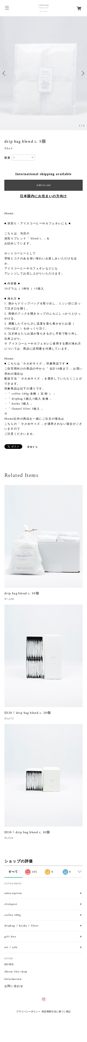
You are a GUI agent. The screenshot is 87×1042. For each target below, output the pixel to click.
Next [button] (82, 73)
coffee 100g (12, 915)
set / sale (11, 947)
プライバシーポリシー (28, 1011)
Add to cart (43, 185)
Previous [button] (4, 73)
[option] (43, 73)
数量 (7, 157)
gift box (10, 936)
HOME (9, 964)
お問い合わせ (13, 986)
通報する (32, 447)
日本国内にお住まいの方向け (43, 196)
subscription (13, 893)
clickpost (10, 904)
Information (13, 979)
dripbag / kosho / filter (21, 925)
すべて (13, 871)
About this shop (15, 971)
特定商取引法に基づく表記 (56, 1011)
